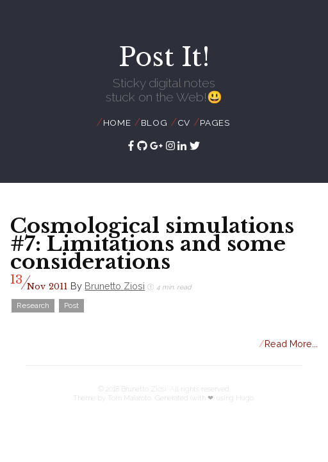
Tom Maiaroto (129, 397)
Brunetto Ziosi (115, 285)
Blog (154, 122)
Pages (215, 122)
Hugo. (245, 397)
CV (184, 122)
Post (71, 305)
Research (33, 305)
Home (117, 122)
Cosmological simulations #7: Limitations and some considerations (152, 244)
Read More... (288, 343)
